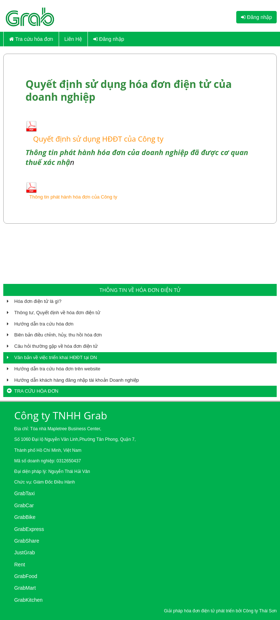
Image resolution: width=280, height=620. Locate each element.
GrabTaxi (24, 493)
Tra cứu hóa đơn (31, 39)
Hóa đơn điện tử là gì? (38, 301)
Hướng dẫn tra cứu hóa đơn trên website (57, 368)
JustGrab (24, 552)
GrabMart (25, 588)
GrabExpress (29, 529)
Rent (19, 564)
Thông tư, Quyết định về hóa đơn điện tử (57, 312)
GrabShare (26, 541)
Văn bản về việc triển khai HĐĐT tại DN (55, 357)
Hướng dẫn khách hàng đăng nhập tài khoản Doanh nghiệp (76, 380)
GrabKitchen (28, 600)
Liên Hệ (73, 39)
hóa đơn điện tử (200, 610)
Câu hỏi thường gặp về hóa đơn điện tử (56, 346)
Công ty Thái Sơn (260, 610)
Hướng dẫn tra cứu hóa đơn (43, 324)
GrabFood (25, 576)
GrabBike (24, 517)
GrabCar (24, 505)
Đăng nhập (256, 17)
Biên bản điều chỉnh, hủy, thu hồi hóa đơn (58, 335)
